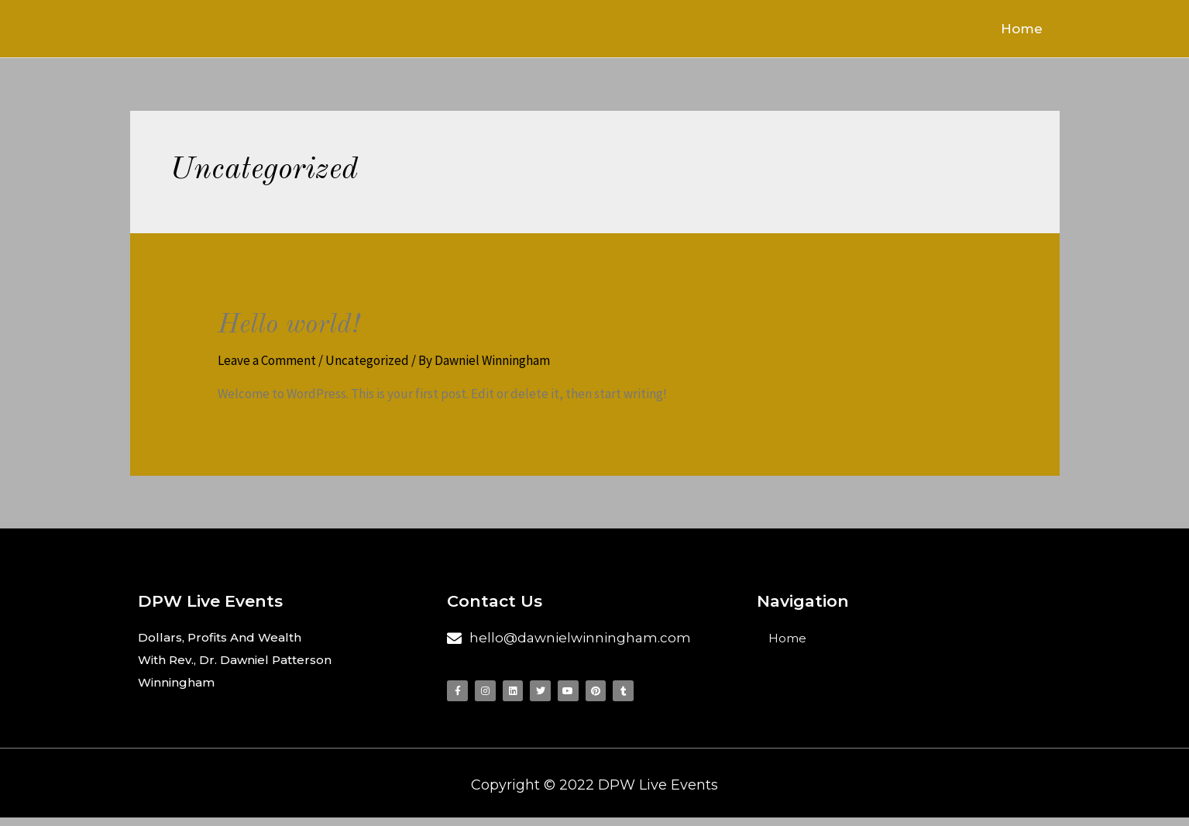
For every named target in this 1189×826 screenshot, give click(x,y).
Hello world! (299, 327)
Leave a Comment (267, 363)
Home (1031, 30)
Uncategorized (367, 363)
